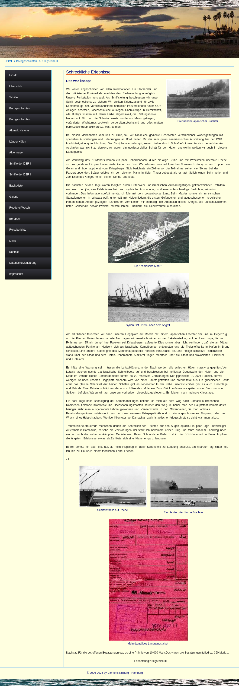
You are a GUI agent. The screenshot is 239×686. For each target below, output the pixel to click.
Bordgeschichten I (27, 61)
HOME (9, 61)
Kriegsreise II (50, 61)
